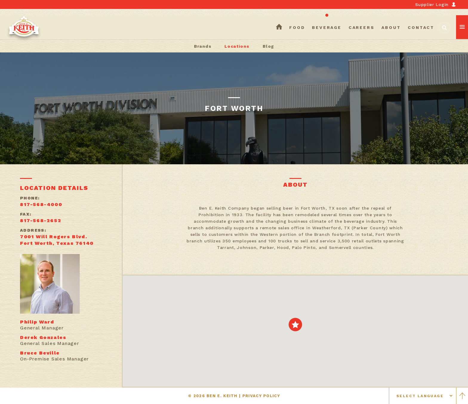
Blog (268, 46)
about (391, 27)
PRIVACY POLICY (261, 396)
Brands (202, 46)
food (297, 27)
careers (362, 27)
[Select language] (422, 396)
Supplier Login (432, 4)
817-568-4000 (41, 204)
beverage (326, 27)
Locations (237, 46)
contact (421, 27)
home (279, 27)
